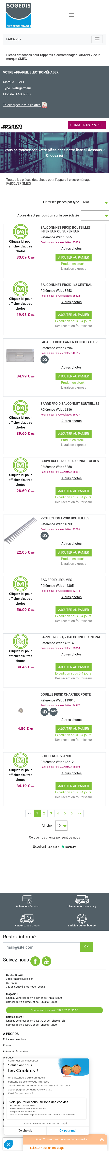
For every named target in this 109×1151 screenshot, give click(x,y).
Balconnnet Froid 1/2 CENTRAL (66, 285)
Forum (7, 1045)
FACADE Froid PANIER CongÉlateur (69, 342)
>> (79, 813)
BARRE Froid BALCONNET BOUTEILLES (70, 404)
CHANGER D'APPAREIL (86, 125)
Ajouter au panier (73, 257)
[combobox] (95, 202)
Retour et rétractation (16, 1051)
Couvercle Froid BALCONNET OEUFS (70, 461)
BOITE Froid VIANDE (56, 756)
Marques (8, 1057)
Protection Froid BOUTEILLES (65, 518)
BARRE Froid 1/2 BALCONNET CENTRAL (71, 637)
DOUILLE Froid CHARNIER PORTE (66, 694)
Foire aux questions (15, 1039)
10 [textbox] (59, 826)
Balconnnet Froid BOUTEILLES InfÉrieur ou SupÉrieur (66, 229)
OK (86, 947)
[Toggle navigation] (71, 15)
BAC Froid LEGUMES (56, 580)
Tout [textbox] (85, 202)
